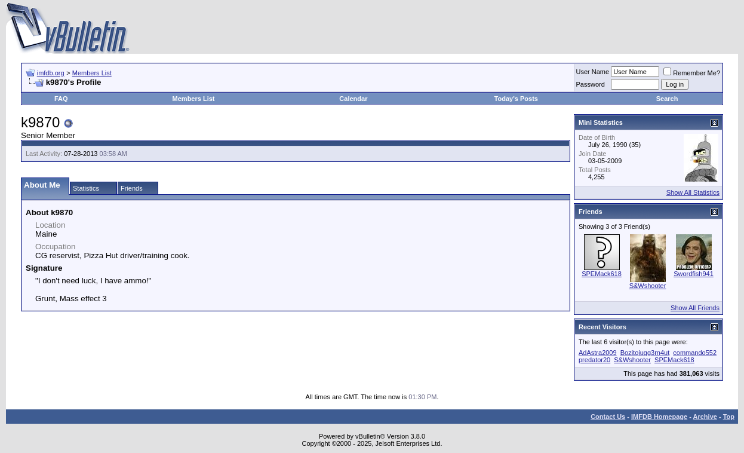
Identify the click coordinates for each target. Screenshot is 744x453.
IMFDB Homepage (659, 416)
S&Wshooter (647, 285)
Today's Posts (516, 98)
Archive (705, 416)
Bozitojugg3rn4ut (645, 352)
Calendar (353, 98)
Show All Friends (695, 307)
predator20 (594, 359)
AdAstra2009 (598, 352)
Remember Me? (691, 72)
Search (667, 98)
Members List (92, 72)
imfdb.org (50, 72)
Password (590, 84)
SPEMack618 (602, 273)
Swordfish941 (694, 273)
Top (728, 416)
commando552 (695, 352)
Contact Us (608, 416)
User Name (593, 71)
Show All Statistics (693, 192)
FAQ (61, 98)
